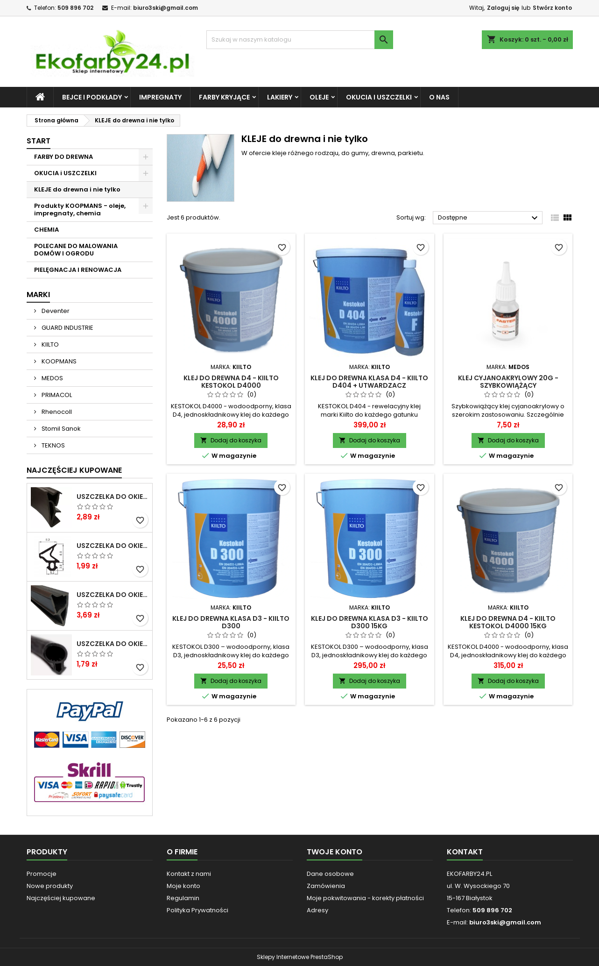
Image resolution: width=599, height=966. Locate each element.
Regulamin (183, 898)
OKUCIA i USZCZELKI (379, 97)
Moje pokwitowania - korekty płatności (365, 898)
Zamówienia (326, 885)
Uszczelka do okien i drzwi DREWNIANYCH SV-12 (112, 496)
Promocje (41, 873)
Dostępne (489, 218)
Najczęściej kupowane (61, 898)
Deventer (55, 310)
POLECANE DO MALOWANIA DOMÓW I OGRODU (76, 250)
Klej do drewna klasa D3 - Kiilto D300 (230, 622)
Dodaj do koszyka (230, 440)
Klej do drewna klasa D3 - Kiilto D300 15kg (369, 622)
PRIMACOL (56, 395)
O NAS (439, 97)
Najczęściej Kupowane (74, 470)
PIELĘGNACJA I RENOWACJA (77, 269)
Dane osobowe (330, 873)
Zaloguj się (503, 8)
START (38, 140)
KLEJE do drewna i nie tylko (77, 189)
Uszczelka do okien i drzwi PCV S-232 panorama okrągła (112, 643)
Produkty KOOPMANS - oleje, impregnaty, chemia (80, 209)
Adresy (317, 910)
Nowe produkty (50, 885)
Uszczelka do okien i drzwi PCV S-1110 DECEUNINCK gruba (112, 545)
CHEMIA (46, 229)
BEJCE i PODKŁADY (92, 97)
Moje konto (183, 885)
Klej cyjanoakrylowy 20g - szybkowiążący (508, 381)
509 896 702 (75, 8)
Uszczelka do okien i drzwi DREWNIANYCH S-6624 (112, 594)
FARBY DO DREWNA (63, 156)
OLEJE (319, 97)
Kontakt (465, 851)
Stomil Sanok (60, 428)
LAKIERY (279, 97)
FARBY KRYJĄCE (224, 97)
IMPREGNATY (160, 97)
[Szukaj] (299, 39)
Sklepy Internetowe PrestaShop (300, 957)
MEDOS (51, 378)
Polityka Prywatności (197, 910)
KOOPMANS (58, 361)
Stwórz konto (552, 8)
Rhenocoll (56, 411)
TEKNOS (52, 445)
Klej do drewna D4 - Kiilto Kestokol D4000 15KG (508, 622)
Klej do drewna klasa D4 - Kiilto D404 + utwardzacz (369, 381)
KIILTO (49, 344)
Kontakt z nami (189, 873)
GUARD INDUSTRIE (66, 327)
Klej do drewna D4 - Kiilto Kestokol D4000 (231, 381)
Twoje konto (334, 851)
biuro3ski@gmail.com (165, 8)
